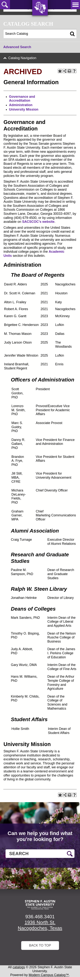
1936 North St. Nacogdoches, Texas (40, 925)
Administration (20, 105)
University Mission (23, 109)
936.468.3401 (40, 916)
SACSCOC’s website (38, 222)
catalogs (19, 967)
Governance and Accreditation (22, 99)
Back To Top (40, 945)
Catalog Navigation (22, 58)
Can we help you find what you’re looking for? (40, 836)
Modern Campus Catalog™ (49, 975)
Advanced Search (17, 47)
